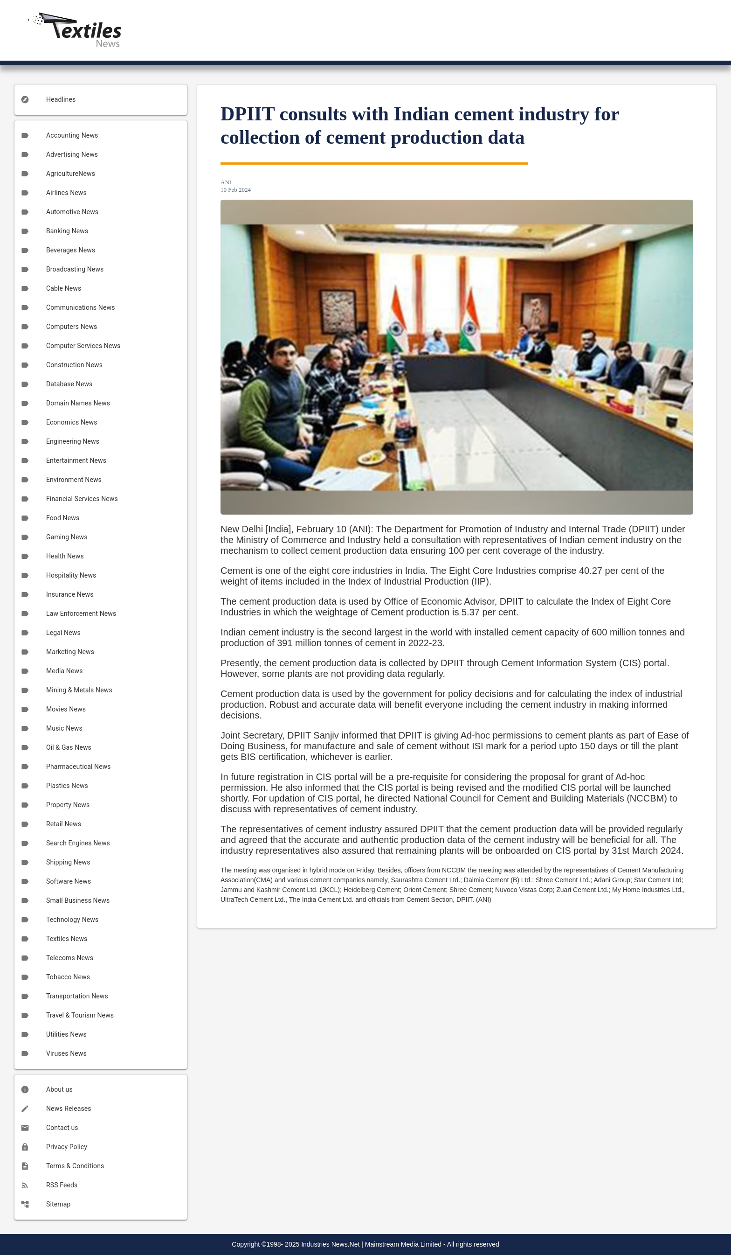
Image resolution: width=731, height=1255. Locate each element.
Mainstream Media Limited (403, 1244)
